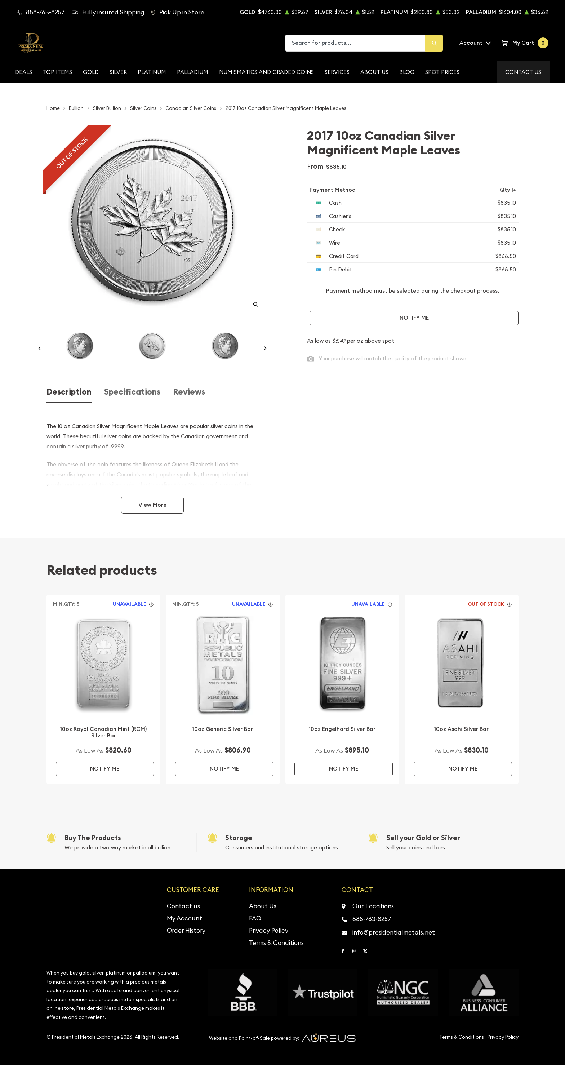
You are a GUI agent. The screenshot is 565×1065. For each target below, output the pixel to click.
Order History (186, 931)
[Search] (434, 43)
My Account (184, 918)
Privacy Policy (268, 931)
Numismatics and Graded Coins (266, 71)
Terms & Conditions (276, 943)
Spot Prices (442, 71)
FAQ (255, 918)
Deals (23, 71)
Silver (118, 71)
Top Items (57, 71)
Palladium (192, 71)
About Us (374, 71)
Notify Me (414, 317)
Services (337, 71)
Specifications (132, 392)
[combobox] (355, 43)
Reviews (189, 392)
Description (69, 392)
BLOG (406, 71)
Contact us (183, 906)
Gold (91, 71)
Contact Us (523, 71)
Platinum (152, 71)
